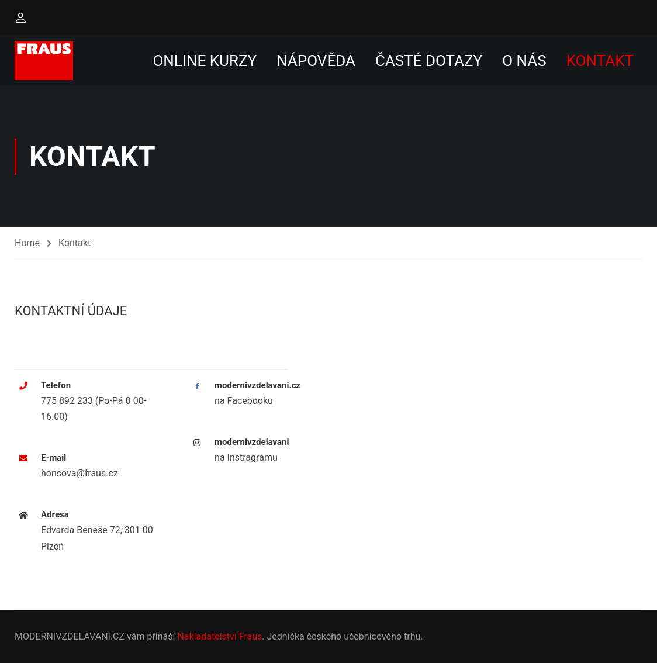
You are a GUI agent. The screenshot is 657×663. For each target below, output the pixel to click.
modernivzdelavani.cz (257, 385)
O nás (524, 61)
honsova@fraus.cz (79, 473)
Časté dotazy (428, 61)
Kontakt (600, 61)
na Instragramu (246, 457)
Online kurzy (205, 61)
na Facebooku (244, 400)
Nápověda (315, 61)
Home (27, 242)
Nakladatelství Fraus (219, 636)
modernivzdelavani (252, 442)
